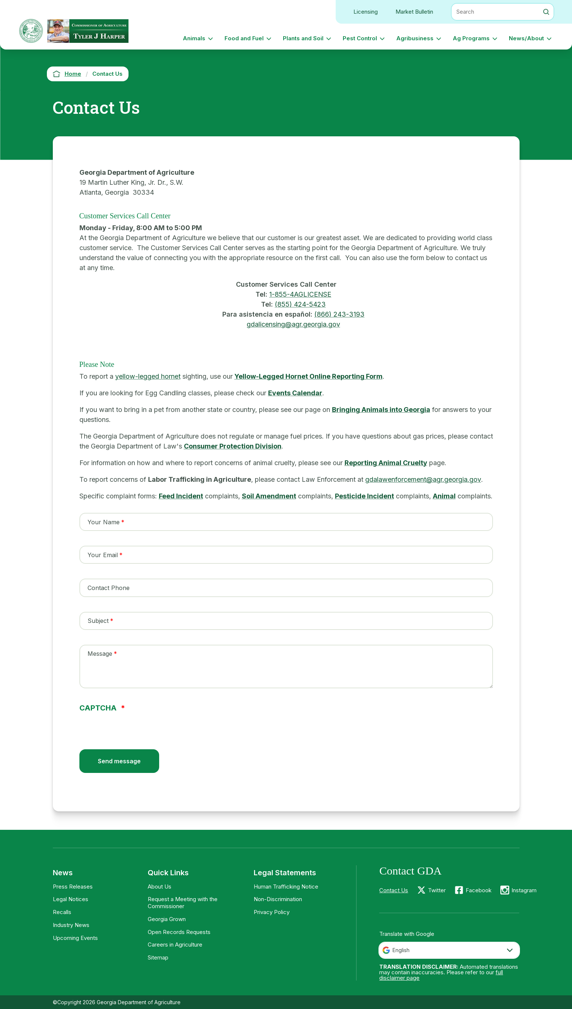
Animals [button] (194, 38)
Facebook (478, 890)
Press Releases (73, 886)
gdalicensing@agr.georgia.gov (293, 324)
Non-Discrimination (278, 899)
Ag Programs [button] (471, 38)
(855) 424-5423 (300, 304)
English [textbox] (401, 950)
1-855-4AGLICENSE (300, 294)
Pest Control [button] (360, 38)
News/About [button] (526, 38)
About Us (159, 886)
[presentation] (135, 726)
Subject (98, 620)
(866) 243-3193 (339, 314)
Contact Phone (109, 588)
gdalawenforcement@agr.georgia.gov (423, 479)
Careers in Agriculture (175, 944)
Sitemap (158, 957)
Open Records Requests (179, 931)
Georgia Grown (167, 919)
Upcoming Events (75, 937)
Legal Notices (70, 899)
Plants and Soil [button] (303, 38)
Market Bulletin (414, 11)
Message (100, 653)
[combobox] (449, 950)
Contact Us (393, 890)
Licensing (365, 11)
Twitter (437, 890)
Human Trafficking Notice (286, 886)
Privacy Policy (272, 912)
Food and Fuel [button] (244, 38)
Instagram (524, 890)
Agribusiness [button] (415, 38)
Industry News (71, 924)
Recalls (62, 912)
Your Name (104, 522)
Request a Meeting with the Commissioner (183, 903)
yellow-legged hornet (148, 376)
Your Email (103, 555)
